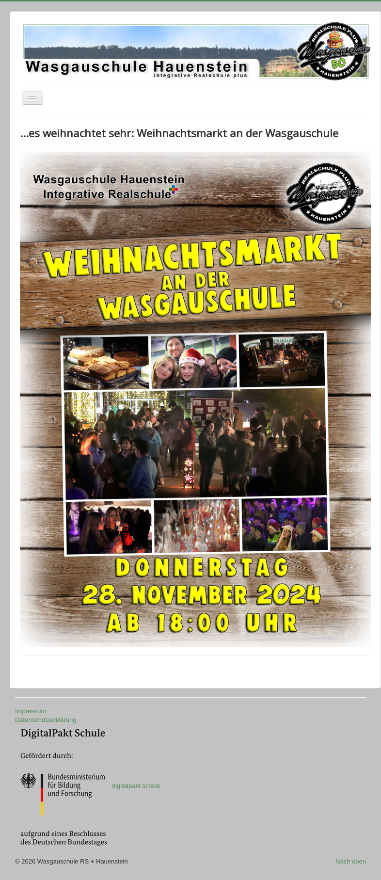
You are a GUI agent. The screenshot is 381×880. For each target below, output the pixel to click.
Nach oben (350, 861)
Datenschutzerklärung (45, 719)
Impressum (30, 711)
